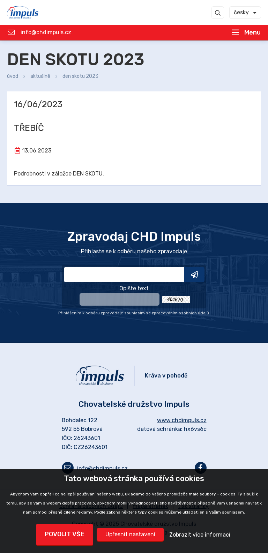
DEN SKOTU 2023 (80, 76)
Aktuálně (40, 76)
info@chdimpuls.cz (46, 32)
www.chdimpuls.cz (182, 420)
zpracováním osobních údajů (180, 313)
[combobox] (245, 12)
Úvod (12, 76)
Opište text (134, 288)
